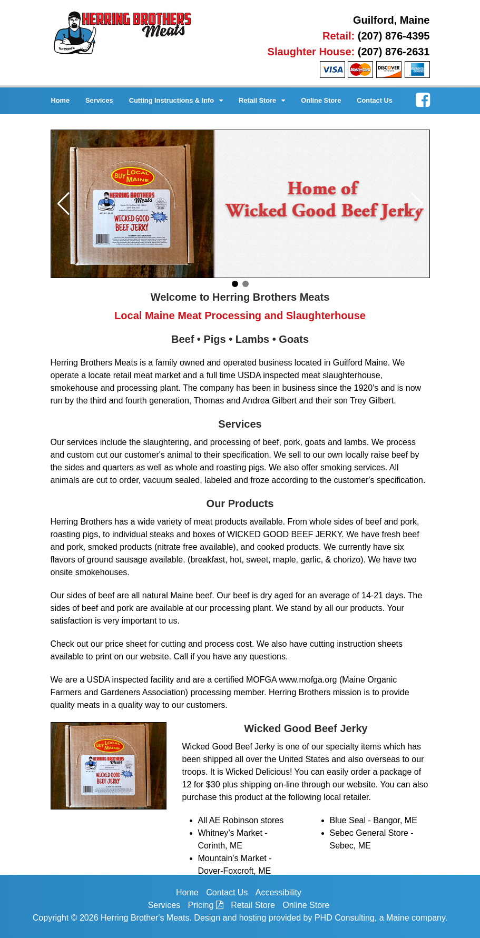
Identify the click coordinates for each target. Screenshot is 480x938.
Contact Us (375, 100)
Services (99, 100)
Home (60, 100)
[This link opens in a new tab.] (423, 98)
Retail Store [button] (262, 100)
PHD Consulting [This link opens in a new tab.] (345, 917)
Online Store (321, 100)
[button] (63, 203)
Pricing (205, 905)
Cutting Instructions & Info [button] (176, 100)
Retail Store (253, 905)
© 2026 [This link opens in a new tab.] (85, 917)
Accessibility (278, 892)
